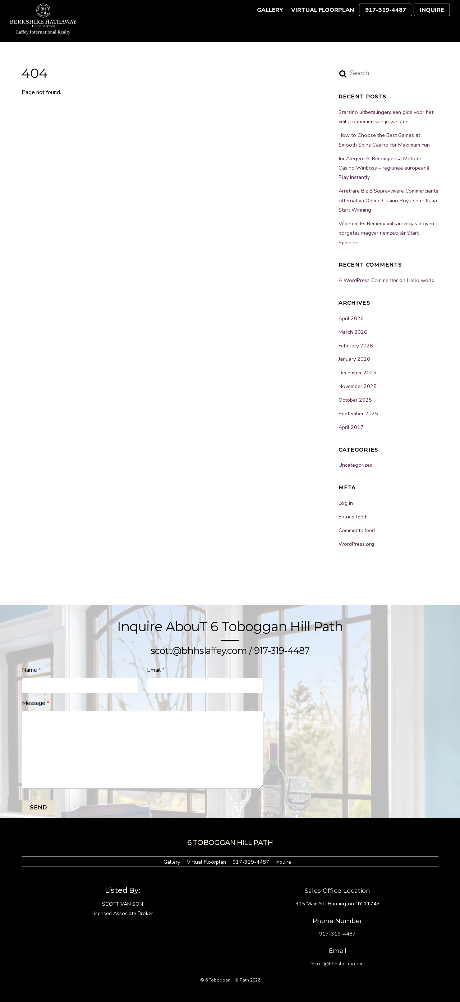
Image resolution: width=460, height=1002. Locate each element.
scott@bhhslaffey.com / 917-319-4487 (230, 650)
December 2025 (357, 372)
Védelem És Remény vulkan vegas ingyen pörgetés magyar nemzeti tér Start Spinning (386, 233)
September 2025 (358, 413)
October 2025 (355, 399)
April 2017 (351, 427)
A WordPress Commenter (368, 280)
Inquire (432, 10)
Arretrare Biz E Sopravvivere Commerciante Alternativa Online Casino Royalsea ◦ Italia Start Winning (388, 200)
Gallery (270, 10)
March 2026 (353, 332)
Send (38, 808)
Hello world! (421, 280)
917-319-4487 (385, 10)
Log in (346, 503)
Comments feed (357, 530)
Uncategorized (356, 464)
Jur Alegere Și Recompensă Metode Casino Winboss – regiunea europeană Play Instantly (384, 168)
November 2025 (358, 386)
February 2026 (356, 345)
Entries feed (352, 516)
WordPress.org (356, 544)
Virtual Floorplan (322, 10)
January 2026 (354, 359)
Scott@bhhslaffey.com (337, 963)
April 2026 (351, 318)
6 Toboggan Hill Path (227, 980)
